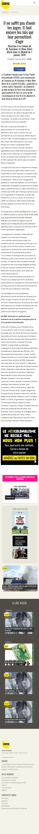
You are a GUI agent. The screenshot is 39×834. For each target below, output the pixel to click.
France (4, 785)
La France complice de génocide (14, 782)
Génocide (16, 63)
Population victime (9, 780)
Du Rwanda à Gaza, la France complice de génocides (20, 478)
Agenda (4, 801)
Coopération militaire (10, 777)
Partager (19, 69)
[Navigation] (34, 3)
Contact (5, 803)
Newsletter (6, 806)
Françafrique (6, 787)
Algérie (4, 790)
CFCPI (29, 59)
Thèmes (5, 12)
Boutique (5, 798)
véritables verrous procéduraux (16, 293)
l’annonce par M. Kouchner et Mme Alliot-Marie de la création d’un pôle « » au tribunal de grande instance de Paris (19, 85)
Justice (14, 12)
